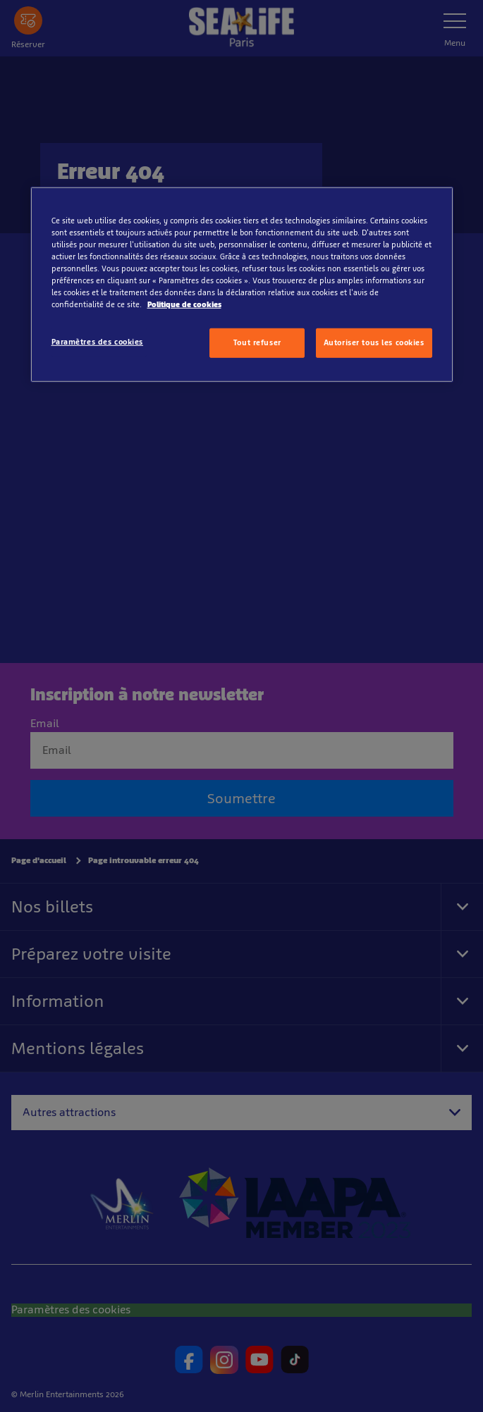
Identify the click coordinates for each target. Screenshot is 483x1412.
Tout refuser (257, 342)
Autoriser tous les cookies (374, 342)
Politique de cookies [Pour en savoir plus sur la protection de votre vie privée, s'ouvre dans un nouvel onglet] (184, 304)
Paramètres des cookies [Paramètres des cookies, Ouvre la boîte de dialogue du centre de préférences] (97, 342)
